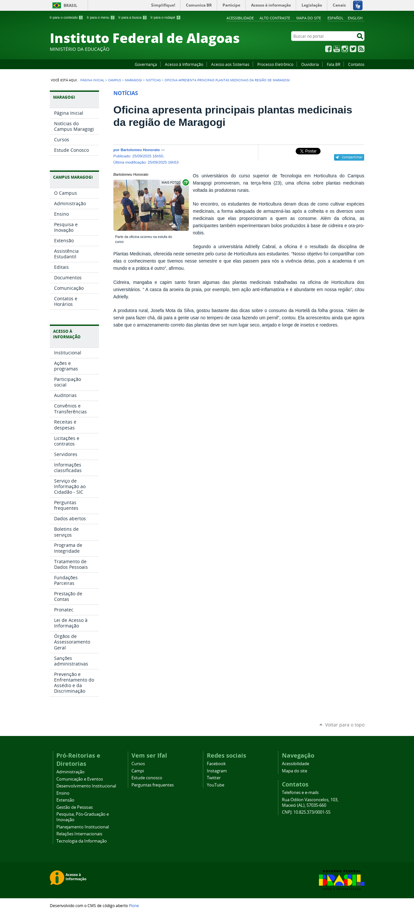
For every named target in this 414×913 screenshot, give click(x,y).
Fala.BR (333, 64)
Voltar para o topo (345, 725)
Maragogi (133, 80)
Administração (70, 772)
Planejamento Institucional (82, 827)
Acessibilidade (240, 17)
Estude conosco (146, 778)
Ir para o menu (101, 17)
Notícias (153, 80)
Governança (146, 64)
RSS (361, 49)
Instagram (345, 49)
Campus (114, 80)
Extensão (65, 800)
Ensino (62, 793)
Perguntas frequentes (152, 785)
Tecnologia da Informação (81, 841)
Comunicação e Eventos (79, 779)
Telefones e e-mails (300, 792)
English (355, 17)
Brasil (70, 5)
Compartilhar (352, 157)
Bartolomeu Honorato (140, 150)
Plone (134, 905)
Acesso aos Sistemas (230, 64)
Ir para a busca (132, 17)
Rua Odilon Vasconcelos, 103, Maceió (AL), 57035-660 (310, 802)
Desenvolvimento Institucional (86, 786)
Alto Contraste (275, 17)
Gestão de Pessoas (74, 807)
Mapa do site (308, 17)
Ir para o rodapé (165, 17)
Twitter (353, 49)
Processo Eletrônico (275, 64)
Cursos (138, 763)
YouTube (336, 49)
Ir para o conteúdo (66, 17)
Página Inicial (92, 80)
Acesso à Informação (184, 64)
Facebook (328, 49)
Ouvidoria (310, 64)
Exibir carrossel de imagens (174, 182)
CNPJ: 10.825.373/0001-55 (306, 812)
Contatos (356, 64)
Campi (137, 771)
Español (335, 17)
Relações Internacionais (79, 834)
